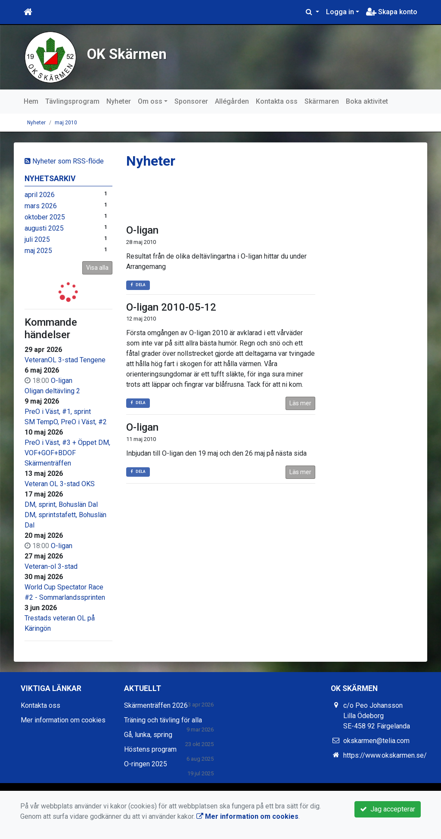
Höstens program (150, 749)
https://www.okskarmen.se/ (385, 755)
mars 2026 (41, 206)
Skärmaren (321, 101)
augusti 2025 (44, 228)
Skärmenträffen (48, 463)
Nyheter (118, 101)
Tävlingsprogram (72, 101)
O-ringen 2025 (145, 764)
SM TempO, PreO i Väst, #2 (66, 422)
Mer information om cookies (63, 720)
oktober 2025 (45, 217)
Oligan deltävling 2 (52, 391)
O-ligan (61, 380)
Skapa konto (391, 12)
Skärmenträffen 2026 (156, 705)
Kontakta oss (277, 101)
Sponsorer (191, 101)
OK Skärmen (136, 53)
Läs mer (300, 403)
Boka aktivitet (367, 101)
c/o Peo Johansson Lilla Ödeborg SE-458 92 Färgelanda (376, 715)
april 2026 (40, 195)
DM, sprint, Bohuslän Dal (61, 504)
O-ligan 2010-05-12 (171, 307)
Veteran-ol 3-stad (51, 566)
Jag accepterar (387, 809)
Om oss (150, 101)
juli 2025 (37, 239)
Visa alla (97, 267)
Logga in (340, 12)
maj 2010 (66, 123)
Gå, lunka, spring (148, 735)
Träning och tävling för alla (163, 720)
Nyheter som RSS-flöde (64, 161)
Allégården (232, 101)
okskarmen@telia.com (376, 741)
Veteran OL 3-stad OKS (60, 484)
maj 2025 (38, 251)
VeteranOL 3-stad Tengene (65, 360)
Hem (31, 101)
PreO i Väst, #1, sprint (58, 411)
